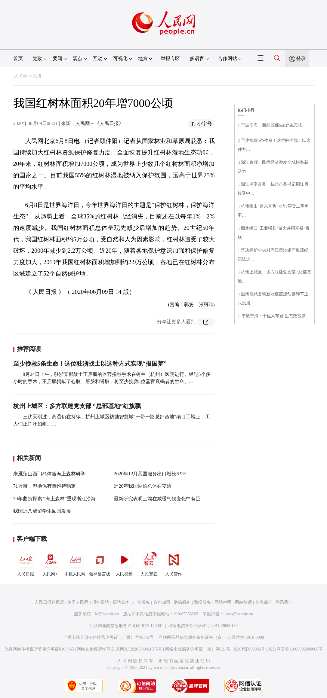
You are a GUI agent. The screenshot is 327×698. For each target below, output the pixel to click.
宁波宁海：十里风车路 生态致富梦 (274, 316)
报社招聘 (100, 602)
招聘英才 (121, 602)
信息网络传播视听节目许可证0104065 (39, 649)
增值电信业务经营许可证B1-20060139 (203, 625)
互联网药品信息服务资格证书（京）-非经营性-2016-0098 (211, 637)
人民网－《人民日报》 (100, 123)
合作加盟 (161, 602)
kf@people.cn (107, 614)
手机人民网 (74, 562)
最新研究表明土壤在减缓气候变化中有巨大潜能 (164, 498)
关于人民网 (77, 602)
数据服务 (202, 602)
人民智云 (148, 562)
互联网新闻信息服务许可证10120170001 (126, 625)
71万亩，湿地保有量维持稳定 (44, 486)
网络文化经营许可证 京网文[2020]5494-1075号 (119, 649)
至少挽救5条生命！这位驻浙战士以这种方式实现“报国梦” (90, 363)
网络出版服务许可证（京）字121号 (197, 649)
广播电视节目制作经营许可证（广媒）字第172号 (108, 637)
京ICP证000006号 (249, 649)
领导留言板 (99, 562)
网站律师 (243, 602)
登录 (301, 58)
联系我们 (284, 602)
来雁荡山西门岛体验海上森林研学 (49, 473)
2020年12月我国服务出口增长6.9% (150, 473)
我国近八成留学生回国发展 (42, 511)
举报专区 (170, 58)
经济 (37, 76)
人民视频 (124, 562)
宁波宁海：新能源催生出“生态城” (272, 125)
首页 (18, 58)
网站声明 (222, 602)
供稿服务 (182, 602)
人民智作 (173, 562)
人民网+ (50, 562)
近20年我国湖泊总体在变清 (142, 486)
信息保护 (263, 602)
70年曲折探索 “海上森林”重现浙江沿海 (54, 498)
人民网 (20, 76)
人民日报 (25, 562)
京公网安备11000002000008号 (295, 649)
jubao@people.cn (238, 614)
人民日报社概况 (49, 602)
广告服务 (141, 602)
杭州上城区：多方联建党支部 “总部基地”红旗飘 (77, 406)
